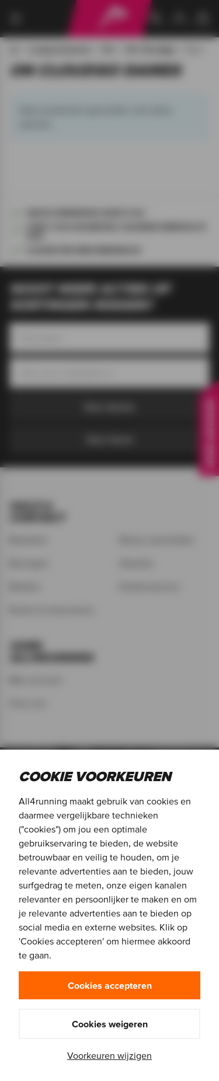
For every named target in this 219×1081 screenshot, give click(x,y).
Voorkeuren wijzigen (109, 1055)
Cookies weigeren (110, 1024)
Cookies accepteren (110, 985)
